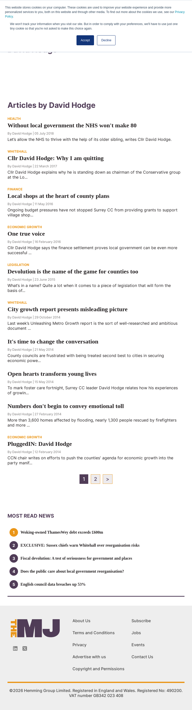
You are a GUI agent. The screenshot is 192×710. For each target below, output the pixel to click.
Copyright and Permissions (98, 668)
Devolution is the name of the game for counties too (73, 271)
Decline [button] (106, 40)
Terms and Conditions (93, 632)
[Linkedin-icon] (15, 648)
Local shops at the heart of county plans (58, 196)
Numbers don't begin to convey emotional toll (66, 406)
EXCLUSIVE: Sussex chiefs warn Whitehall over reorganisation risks (80, 545)
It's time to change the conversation (53, 341)
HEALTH (14, 119)
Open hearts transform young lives (52, 374)
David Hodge (22, 133)
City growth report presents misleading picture (68, 309)
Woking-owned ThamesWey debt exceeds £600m (61, 532)
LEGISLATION (18, 265)
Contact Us (142, 656)
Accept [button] (85, 40)
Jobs (136, 632)
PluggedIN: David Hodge (40, 444)
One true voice (26, 233)
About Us (81, 620)
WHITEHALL (17, 151)
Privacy (79, 644)
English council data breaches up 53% (53, 584)
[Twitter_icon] (24, 648)
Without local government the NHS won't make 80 (72, 125)
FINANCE (15, 189)
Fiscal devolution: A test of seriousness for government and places (76, 558)
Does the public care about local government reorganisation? (72, 571)
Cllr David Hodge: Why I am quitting (56, 158)
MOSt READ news (31, 516)
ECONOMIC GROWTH (25, 227)
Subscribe (141, 620)
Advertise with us (89, 656)
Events (138, 644)
